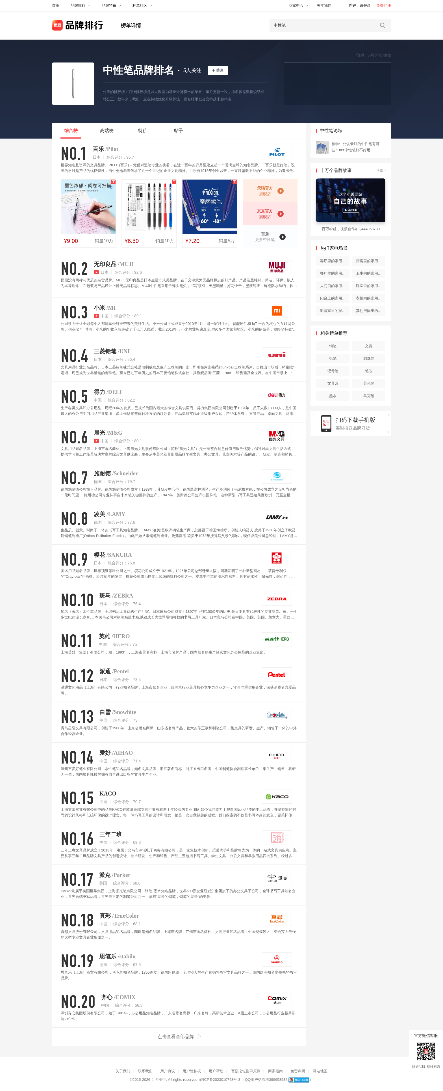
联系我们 (145, 1071)
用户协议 (167, 1071)
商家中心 (296, 5)
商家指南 (275, 1071)
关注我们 (324, 5)
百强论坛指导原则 (245, 1071)
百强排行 (158, 1079)
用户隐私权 (192, 1071)
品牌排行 (78, 5)
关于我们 (123, 1071)
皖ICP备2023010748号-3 (219, 1079)
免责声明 (297, 1071)
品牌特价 (109, 5)
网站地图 (320, 1071)
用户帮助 (216, 1071)
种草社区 (140, 5)
